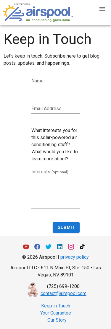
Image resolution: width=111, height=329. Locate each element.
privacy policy (74, 257)
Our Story (57, 320)
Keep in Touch (55, 306)
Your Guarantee (55, 313)
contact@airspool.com (63, 293)
